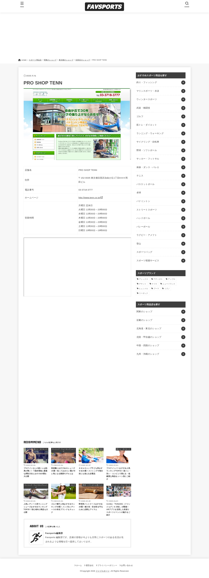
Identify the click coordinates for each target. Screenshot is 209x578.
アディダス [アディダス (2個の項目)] (158, 279)
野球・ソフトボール (146, 150)
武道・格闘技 (143, 108)
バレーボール (143, 226)
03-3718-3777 (85, 190)
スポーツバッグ (144, 252)
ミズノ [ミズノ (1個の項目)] (167, 289)
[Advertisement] (104, 36)
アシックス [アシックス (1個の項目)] (143, 279)
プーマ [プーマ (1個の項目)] (156, 289)
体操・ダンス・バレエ (147, 167)
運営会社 (90, 565)
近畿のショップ (144, 320)
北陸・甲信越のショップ (148, 337)
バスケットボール (145, 184)
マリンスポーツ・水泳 (147, 91)
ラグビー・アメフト (146, 235)
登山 (138, 243)
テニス (139, 175)
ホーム (79, 565)
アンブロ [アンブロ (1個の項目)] (171, 279)
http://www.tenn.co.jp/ (89, 197)
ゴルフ (139, 116)
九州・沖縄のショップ (147, 354)
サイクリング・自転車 (147, 142)
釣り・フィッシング (146, 82)
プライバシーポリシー (107, 565)
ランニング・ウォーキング (150, 133)
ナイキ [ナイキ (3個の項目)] (154, 284)
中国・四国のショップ (147, 345)
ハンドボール (143, 218)
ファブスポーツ (102, 571)
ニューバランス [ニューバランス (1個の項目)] (168, 284)
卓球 (138, 192)
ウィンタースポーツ (146, 99)
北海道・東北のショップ (148, 328)
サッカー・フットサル (147, 159)
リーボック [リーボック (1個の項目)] (143, 293)
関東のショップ (144, 311)
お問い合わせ (127, 565)
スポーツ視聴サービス (147, 260)
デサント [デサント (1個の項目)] (142, 284)
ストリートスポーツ (146, 210)
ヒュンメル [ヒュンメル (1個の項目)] (143, 289)
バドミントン (143, 201)
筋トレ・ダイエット (146, 125)
